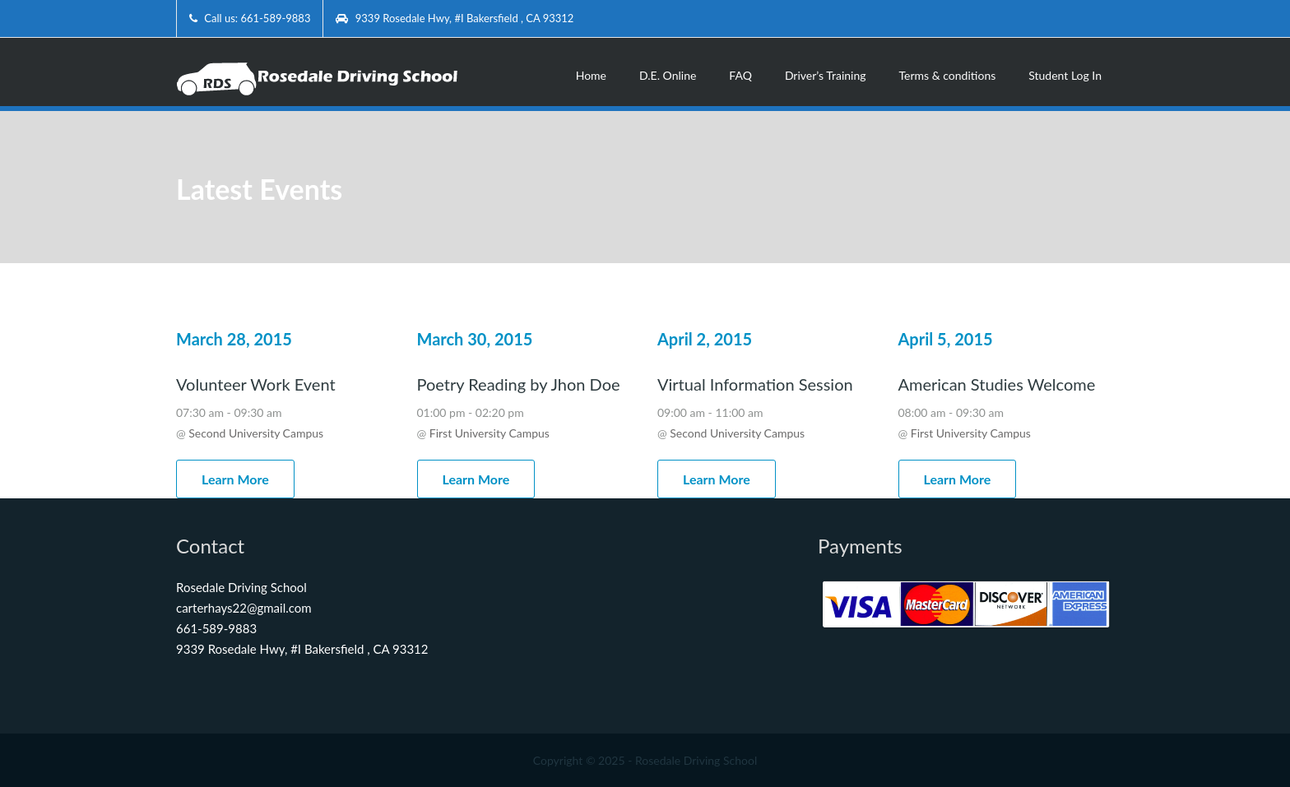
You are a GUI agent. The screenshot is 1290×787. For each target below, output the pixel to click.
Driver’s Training (825, 75)
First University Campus (489, 433)
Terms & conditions (947, 75)
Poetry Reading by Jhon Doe (518, 384)
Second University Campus (255, 433)
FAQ (740, 75)
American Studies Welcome (997, 384)
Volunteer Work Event (256, 384)
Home (591, 75)
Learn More (235, 479)
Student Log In (1065, 75)
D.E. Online (667, 75)
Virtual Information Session (755, 384)
